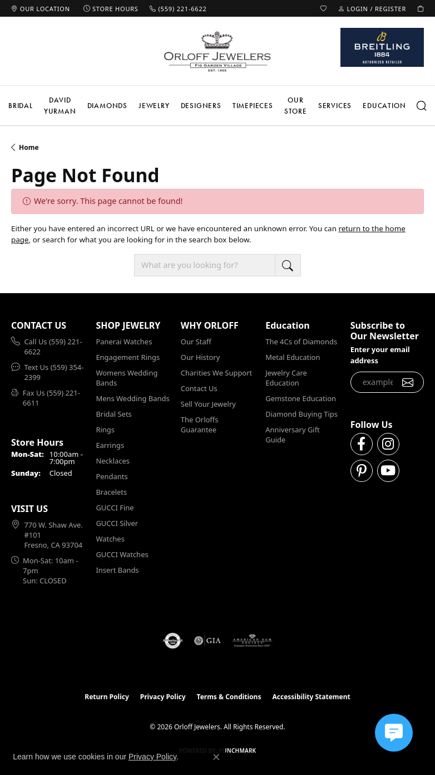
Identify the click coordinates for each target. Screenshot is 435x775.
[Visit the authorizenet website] (172, 640)
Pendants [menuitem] (111, 476)
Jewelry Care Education (286, 378)
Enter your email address (380, 354)
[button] (323, 8)
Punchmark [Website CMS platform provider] (237, 750)
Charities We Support (216, 373)
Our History (200, 357)
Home (29, 147)
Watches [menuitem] (110, 539)
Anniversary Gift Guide (292, 435)
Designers (201, 105)
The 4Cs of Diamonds (301, 342)
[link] (40, 8)
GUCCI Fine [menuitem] (115, 508)
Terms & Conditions (229, 696)
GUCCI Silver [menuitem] (117, 523)
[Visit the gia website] (207, 640)
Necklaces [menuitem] (113, 461)
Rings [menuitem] (105, 430)
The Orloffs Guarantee (200, 425)
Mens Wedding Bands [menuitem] (132, 398)
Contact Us (199, 388)
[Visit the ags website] (252, 640)
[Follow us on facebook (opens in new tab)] (361, 444)
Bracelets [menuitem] (111, 492)
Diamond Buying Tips (301, 414)
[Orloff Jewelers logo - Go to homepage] (217, 51)
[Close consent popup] (216, 757)
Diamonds (107, 105)
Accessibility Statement (311, 696)
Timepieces (253, 105)
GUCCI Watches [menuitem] (122, 554)
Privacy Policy (163, 696)
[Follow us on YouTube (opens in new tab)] (388, 471)
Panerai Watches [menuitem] (124, 342)
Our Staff (196, 342)
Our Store (295, 105)
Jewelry (154, 105)
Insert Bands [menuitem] (117, 570)
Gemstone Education (300, 398)
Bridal (20, 105)
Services (335, 105)
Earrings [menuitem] (110, 445)
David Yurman (60, 105)
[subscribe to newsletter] (408, 382)
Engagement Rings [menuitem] (128, 357)
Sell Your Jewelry (208, 404)
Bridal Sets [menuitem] (113, 414)
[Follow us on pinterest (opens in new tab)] (361, 471)
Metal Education (292, 357)
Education (384, 105)
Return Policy (107, 696)
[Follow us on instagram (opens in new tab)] (388, 444)
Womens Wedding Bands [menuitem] (126, 378)
